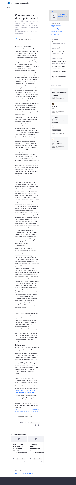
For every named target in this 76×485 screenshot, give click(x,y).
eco (55, 29)
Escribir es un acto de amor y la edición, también (18, 447)
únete (59, 34)
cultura (53, 26)
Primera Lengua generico (24, 37)
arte (53, 25)
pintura (53, 34)
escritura (54, 31)
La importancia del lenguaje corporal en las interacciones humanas (59, 71)
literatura (54, 33)
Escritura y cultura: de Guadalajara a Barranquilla (59, 61)
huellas (60, 31)
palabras (60, 33)
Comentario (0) (24, 422)
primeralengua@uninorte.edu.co (65, 16)
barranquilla (59, 25)
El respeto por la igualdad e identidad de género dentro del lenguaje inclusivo (59, 52)
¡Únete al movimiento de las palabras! (59, 42)
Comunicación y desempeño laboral (59, 47)
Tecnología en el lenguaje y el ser (35, 447)
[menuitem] (9, 7)
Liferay (16, 481)
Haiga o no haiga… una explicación (59, 66)
